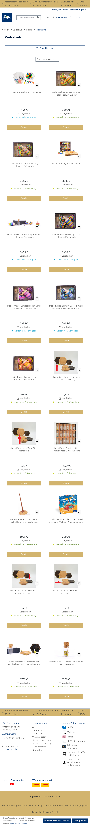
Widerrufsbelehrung (42, 743)
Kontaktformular (10, 749)
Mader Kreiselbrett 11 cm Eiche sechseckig (24, 449)
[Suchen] (38, 17)
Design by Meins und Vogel (45, 812)
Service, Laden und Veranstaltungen (68, 10)
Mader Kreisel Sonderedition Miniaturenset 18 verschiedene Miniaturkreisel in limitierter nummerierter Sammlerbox (66, 449)
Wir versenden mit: (42, 780)
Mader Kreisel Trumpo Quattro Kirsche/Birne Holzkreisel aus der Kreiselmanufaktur (24, 520)
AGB (34, 727)
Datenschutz (38, 730)
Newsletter (37, 750)
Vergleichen (24, 113)
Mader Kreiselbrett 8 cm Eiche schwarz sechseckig (24, 591)
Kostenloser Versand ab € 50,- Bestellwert (15, 4)
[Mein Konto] (59, 17)
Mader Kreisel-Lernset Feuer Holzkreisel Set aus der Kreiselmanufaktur (24, 378)
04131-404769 (9, 734)
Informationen (39, 723)
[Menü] (85, 17)
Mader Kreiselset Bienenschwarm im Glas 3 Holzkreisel (66, 663)
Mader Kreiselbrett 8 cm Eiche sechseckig (66, 591)
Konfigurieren (80, 821)
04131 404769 (82, 4)
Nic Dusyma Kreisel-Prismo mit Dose (24, 92)
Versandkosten (39, 737)
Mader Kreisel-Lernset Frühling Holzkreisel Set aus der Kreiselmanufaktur (24, 164)
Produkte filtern (45, 48)
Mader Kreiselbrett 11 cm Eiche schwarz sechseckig (66, 378)
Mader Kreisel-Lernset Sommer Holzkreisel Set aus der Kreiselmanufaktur (66, 93)
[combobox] (25, 17)
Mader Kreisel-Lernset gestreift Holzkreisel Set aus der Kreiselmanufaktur (66, 236)
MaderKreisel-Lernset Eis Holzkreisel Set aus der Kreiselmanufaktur (66, 307)
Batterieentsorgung (41, 740)
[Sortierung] (47, 59)
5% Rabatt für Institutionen (66, 4)
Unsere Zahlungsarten (74, 723)
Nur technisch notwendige (56, 821)
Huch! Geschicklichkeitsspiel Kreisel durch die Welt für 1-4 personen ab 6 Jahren (66, 520)
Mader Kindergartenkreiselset (66, 163)
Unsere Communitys (13, 780)
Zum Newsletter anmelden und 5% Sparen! (44, 4)
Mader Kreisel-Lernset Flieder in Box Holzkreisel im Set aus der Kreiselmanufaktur (24, 307)
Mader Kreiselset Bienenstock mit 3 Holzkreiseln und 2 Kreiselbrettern (24, 663)
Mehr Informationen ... (19, 824)
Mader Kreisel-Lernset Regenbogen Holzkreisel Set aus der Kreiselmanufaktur (24, 236)
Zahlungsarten (39, 747)
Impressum (37, 734)
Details (24, 127)
